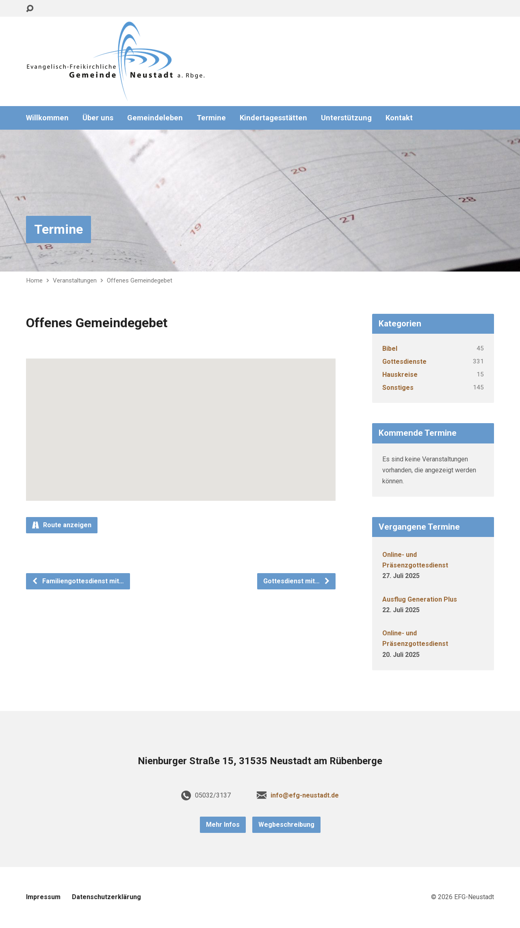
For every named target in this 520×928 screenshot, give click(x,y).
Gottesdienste (404, 361)
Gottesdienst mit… (296, 581)
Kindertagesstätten (273, 118)
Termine (211, 118)
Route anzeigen (61, 525)
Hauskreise (400, 374)
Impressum (43, 897)
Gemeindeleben (155, 118)
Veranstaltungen (75, 280)
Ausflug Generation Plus (419, 599)
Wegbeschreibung (286, 824)
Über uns (97, 118)
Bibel (389, 348)
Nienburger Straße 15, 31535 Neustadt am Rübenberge (260, 761)
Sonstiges (398, 387)
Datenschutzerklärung (106, 897)
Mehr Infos (223, 824)
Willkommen (47, 118)
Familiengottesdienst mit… (78, 581)
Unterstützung (346, 118)
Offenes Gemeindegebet (139, 280)
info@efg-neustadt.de (305, 795)
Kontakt (399, 118)
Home (34, 280)
